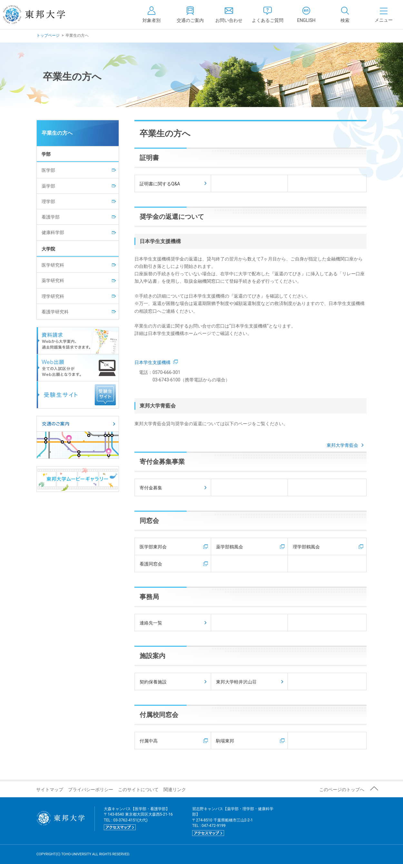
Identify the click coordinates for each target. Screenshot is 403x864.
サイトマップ (49, 789)
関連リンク (174, 789)
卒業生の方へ (57, 133)
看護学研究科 (55, 311)
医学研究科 (53, 265)
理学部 (48, 201)
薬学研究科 (53, 280)
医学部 (48, 170)
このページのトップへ (341, 789)
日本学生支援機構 (156, 362)
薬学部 (48, 186)
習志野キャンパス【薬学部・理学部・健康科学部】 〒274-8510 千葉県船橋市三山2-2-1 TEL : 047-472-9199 (232, 821)
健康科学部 (53, 232)
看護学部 (51, 217)
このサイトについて (138, 789)
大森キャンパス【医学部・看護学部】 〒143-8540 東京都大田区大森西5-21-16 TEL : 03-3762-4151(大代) (138, 818)
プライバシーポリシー (90, 789)
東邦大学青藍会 (346, 445)
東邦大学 (41, 14)
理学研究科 (53, 296)
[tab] (345, 14)
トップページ (48, 35)
